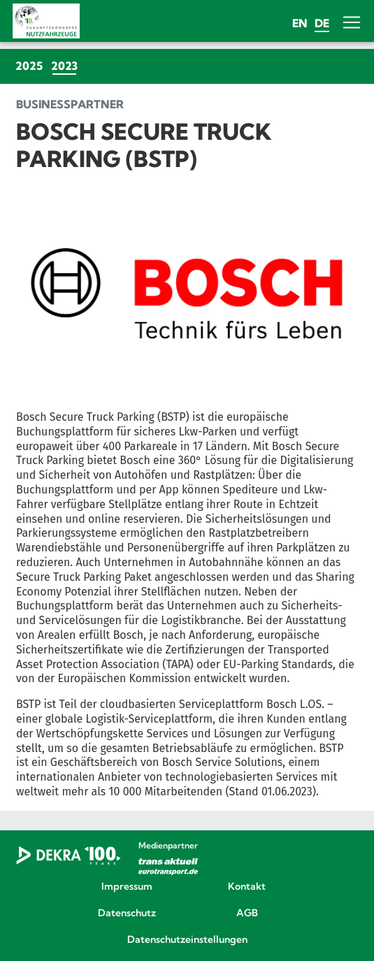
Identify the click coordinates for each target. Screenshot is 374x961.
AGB (247, 913)
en (300, 23)
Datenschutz (127, 913)
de (322, 23)
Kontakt (247, 887)
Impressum (126, 887)
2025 (29, 66)
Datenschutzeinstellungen (187, 940)
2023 (66, 65)
